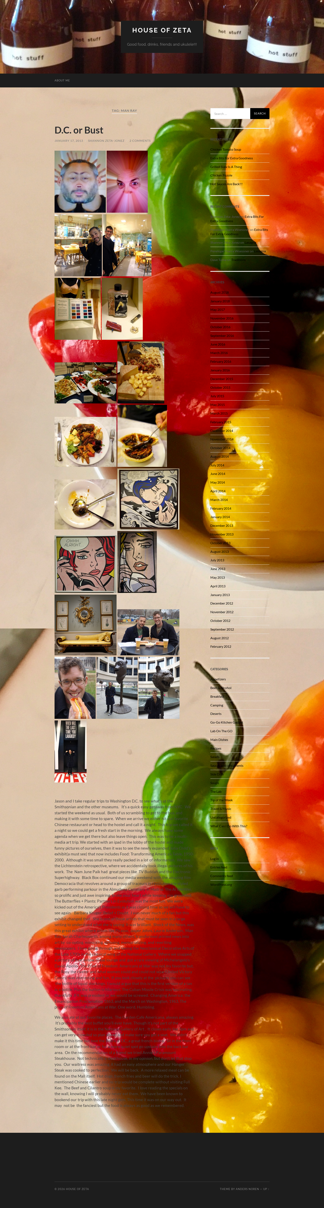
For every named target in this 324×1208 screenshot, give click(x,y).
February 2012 (220, 646)
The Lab (216, 791)
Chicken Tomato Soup (225, 149)
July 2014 (217, 465)
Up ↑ (266, 1188)
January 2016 (220, 370)
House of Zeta (162, 30)
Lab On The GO (221, 731)
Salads (214, 757)
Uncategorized (220, 817)
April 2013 (217, 586)
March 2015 (219, 413)
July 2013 (217, 560)
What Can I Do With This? (228, 826)
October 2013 (220, 543)
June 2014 (217, 474)
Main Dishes (219, 740)
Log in (214, 859)
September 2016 (222, 335)
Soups (214, 783)
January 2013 (220, 595)
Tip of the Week (221, 800)
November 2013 (221, 534)
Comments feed (221, 876)
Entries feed (218, 867)
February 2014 (220, 508)
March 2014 (219, 500)
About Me (62, 80)
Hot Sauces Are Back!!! (226, 184)
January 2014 (220, 517)
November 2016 (221, 318)
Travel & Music (220, 809)
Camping (216, 705)
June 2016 (217, 344)
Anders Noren (247, 1188)
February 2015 (220, 422)
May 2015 (217, 405)
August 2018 (219, 292)
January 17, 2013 (69, 140)
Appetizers (218, 679)
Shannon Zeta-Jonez (106, 140)
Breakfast (217, 696)
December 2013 (221, 525)
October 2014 (220, 448)
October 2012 (220, 620)
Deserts (216, 713)
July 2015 (217, 396)
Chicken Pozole (221, 175)
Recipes (215, 748)
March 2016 (219, 353)
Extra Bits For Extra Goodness (231, 158)
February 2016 (220, 361)
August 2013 (219, 551)
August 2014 (219, 456)
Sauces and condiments (226, 765)
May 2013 (217, 577)
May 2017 (217, 309)
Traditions (238, 260)
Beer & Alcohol (220, 688)
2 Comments (140, 140)
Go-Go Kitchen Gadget (226, 722)
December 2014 (221, 431)
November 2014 (221, 439)
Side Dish (217, 774)
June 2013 (217, 569)
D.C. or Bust (79, 130)
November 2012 (221, 612)
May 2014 (217, 482)
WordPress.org (221, 884)
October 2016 (220, 327)
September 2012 (222, 629)
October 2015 (220, 387)
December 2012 (221, 603)
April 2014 (217, 491)
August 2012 (219, 638)
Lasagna (250, 242)
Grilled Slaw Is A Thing (226, 167)
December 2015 (221, 379)
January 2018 (220, 301)
